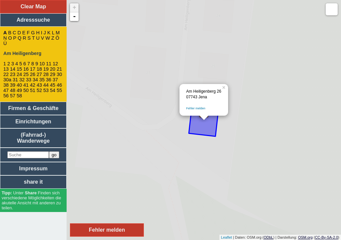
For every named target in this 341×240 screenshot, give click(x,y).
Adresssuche (33, 20)
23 (12, 74)
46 (59, 85)
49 (19, 90)
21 (59, 69)
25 (26, 74)
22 (6, 74)
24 (19, 74)
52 (39, 90)
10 (42, 63)
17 (32, 69)
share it (33, 182)
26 (32, 74)
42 (32, 85)
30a (7, 79)
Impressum (33, 168)
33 (28, 79)
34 (35, 79)
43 (39, 85)
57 (12, 95)
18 (39, 69)
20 (52, 69)
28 (46, 74)
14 (12, 69)
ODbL (268, 237)
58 (19, 95)
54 (52, 90)
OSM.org (305, 237)
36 (48, 79)
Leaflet (226, 237)
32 (22, 79)
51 (32, 90)
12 (55, 63)
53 (46, 90)
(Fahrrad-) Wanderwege (33, 138)
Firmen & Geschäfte (33, 108)
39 (12, 85)
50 (26, 90)
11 (48, 63)
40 (19, 85)
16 (26, 69)
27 (39, 74)
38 (6, 85)
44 (46, 85)
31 (15, 79)
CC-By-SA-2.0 (326, 237)
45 (52, 85)
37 (55, 79)
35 (42, 79)
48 (12, 90)
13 (6, 69)
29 (52, 74)
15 (19, 69)
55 (59, 90)
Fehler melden (195, 108)
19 (46, 69)
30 (59, 74)
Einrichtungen (33, 121)
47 (6, 90)
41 (26, 85)
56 (6, 95)
